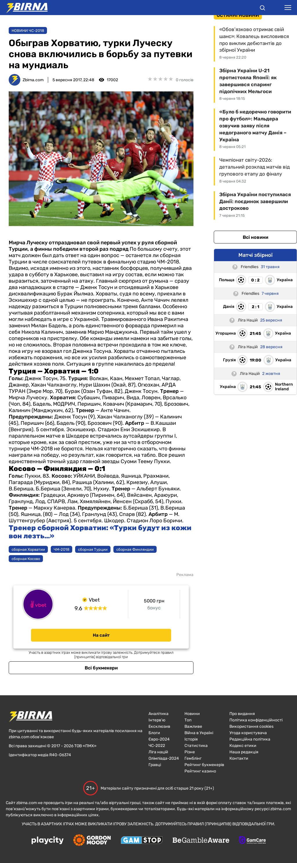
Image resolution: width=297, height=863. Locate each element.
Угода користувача (248, 732)
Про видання (242, 713)
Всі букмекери (101, 668)
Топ (187, 720)
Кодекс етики (242, 745)
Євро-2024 (159, 739)
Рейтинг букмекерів (204, 764)
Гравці (154, 764)
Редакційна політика (249, 739)
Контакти (238, 758)
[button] (262, 8)
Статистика (196, 745)
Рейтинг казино (200, 771)
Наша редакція (243, 752)
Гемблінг (193, 758)
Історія (191, 739)
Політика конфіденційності (255, 720)
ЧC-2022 (156, 745)
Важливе (193, 726)
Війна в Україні (198, 732)
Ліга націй (158, 752)
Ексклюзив (159, 726)
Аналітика (158, 713)
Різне (189, 752)
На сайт (101, 635)
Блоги (154, 732)
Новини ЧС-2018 (28, 30)
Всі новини (255, 237)
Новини (192, 713)
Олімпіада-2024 (163, 758)
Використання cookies (251, 726)
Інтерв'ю (156, 720)
